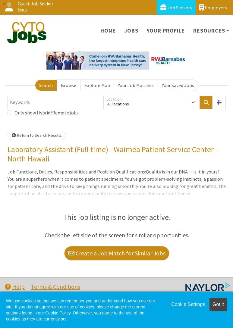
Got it (218, 304)
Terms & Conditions (55, 286)
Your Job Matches (136, 85)
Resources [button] (209, 30)
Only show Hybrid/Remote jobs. (47, 113)
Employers (213, 7)
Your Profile (166, 30)
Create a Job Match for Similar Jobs (116, 253)
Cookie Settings (188, 304)
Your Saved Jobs (178, 85)
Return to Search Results (37, 135)
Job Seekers (176, 7)
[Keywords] (55, 102)
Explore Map (97, 85)
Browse (68, 85)
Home (108, 30)
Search (46, 85)
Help (15, 286)
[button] (219, 102)
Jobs (131, 30)
